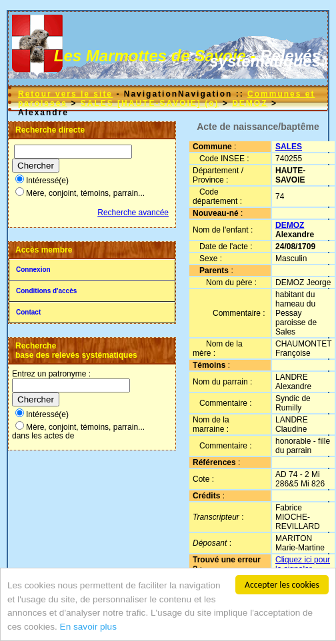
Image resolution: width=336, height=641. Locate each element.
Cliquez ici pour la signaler (302, 564)
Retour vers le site (65, 94)
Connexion (33, 269)
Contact (28, 312)
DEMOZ (249, 103)
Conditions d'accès (46, 291)
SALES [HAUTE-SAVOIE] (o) (150, 103)
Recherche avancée (133, 212)
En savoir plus (88, 627)
